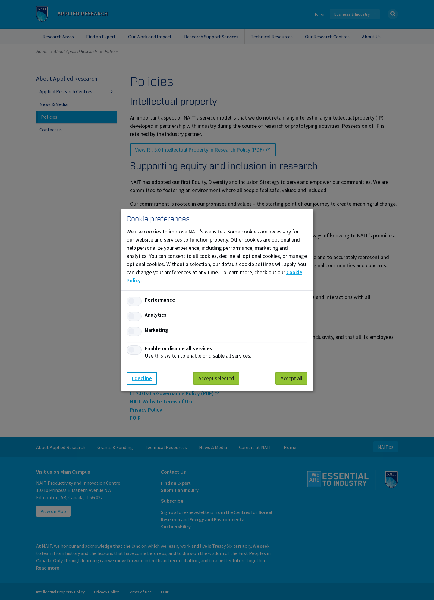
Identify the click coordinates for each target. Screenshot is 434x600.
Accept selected (216, 378)
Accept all (291, 378)
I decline (142, 378)
